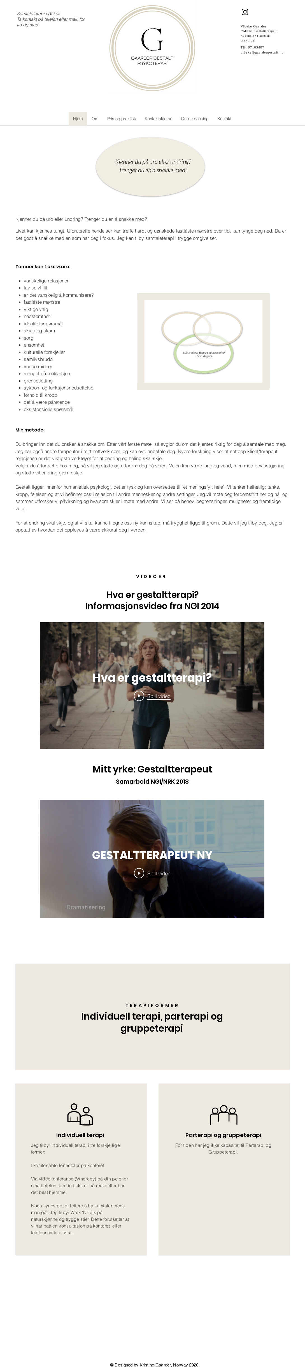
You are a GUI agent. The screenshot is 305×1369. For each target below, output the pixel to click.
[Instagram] (245, 12)
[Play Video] (152, 695)
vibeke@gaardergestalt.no (262, 52)
